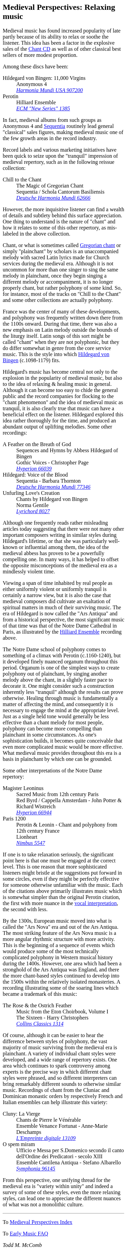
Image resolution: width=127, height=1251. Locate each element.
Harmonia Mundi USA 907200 (49, 90)
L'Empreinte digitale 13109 (46, 1138)
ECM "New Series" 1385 (43, 108)
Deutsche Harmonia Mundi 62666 (53, 198)
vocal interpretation (96, 903)
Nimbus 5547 (30, 843)
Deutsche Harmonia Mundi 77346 (53, 487)
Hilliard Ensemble (80, 632)
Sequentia (54, 126)
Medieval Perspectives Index (41, 1222)
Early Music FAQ (29, 1233)
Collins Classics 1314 (40, 1024)
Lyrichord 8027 (33, 511)
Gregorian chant (97, 245)
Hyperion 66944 (33, 812)
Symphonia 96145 (35, 1168)
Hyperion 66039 (33, 468)
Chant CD (39, 49)
